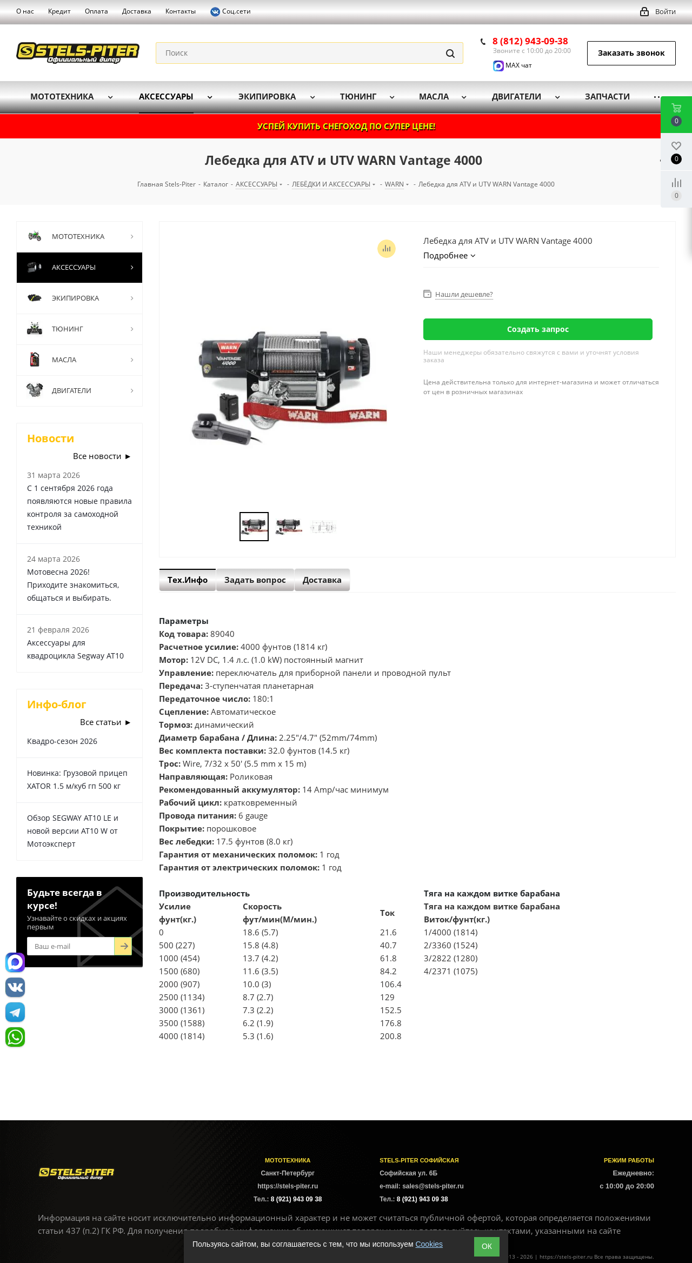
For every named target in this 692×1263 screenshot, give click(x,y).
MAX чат (512, 65)
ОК (487, 1246)
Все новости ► (102, 455)
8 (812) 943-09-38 (530, 41)
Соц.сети (230, 11)
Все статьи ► (106, 721)
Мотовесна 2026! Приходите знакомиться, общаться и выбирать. (73, 585)
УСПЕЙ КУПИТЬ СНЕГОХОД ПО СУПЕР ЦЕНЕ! (346, 126)
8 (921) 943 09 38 (296, 1199)
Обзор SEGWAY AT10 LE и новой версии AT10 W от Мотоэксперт (72, 831)
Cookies (429, 1244)
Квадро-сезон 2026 (62, 741)
